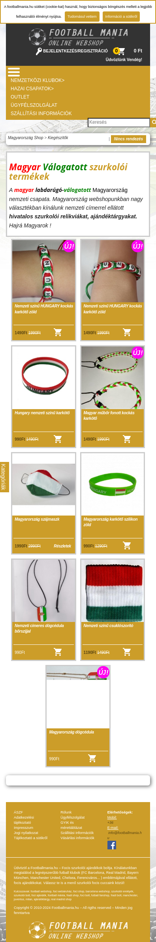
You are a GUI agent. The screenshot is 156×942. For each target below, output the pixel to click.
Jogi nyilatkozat (26, 833)
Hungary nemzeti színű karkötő (42, 413)
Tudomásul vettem (82, 17)
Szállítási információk (41, 113)
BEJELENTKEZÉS (60, 51)
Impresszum (23, 828)
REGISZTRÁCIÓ (93, 51)
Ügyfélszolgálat (34, 105)
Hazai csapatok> (32, 88)
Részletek (62, 546)
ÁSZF (18, 812)
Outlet (20, 97)
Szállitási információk (77, 833)
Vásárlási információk (77, 838)
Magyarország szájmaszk (37, 519)
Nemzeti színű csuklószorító (108, 626)
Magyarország (110, 190)
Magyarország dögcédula (71, 732)
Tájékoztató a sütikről (30, 838)
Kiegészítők (58, 138)
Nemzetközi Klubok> (37, 80)
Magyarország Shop (25, 138)
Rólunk (65, 812)
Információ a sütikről (121, 17)
